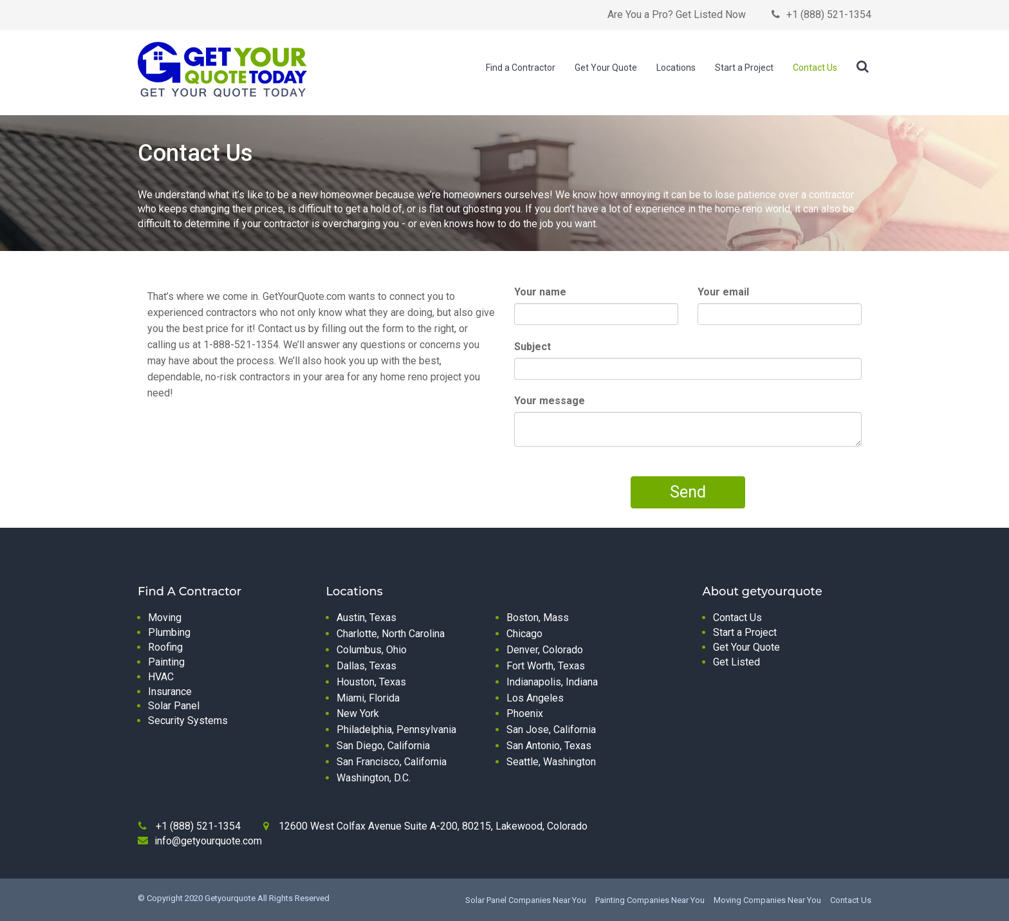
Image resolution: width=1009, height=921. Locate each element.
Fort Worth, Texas (545, 666)
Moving (164, 617)
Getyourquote (230, 898)
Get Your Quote (606, 67)
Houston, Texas (371, 682)
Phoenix (524, 713)
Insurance (170, 691)
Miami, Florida (368, 698)
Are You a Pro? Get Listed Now (676, 14)
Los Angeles (535, 698)
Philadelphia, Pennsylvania (396, 729)
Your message (549, 401)
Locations (676, 67)
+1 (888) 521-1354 (828, 14)
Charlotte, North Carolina (391, 634)
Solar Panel (173, 706)
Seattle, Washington (551, 762)
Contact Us (815, 67)
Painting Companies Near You (650, 900)
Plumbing (169, 632)
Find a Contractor (520, 67)
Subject (532, 346)
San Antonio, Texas (548, 746)
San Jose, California (551, 729)
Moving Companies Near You (767, 900)
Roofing (165, 647)
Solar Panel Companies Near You (525, 900)
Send (688, 492)
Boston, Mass (537, 617)
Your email (723, 292)
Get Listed (736, 662)
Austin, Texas (366, 617)
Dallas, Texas (366, 666)
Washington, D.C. (374, 778)
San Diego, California (383, 746)
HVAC (161, 677)
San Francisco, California (392, 762)
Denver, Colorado (544, 650)
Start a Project (744, 67)
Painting (166, 662)
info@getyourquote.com (208, 841)
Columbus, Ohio (372, 650)
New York (358, 713)
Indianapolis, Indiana (552, 682)
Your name (540, 292)
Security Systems (188, 720)
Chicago (524, 634)
